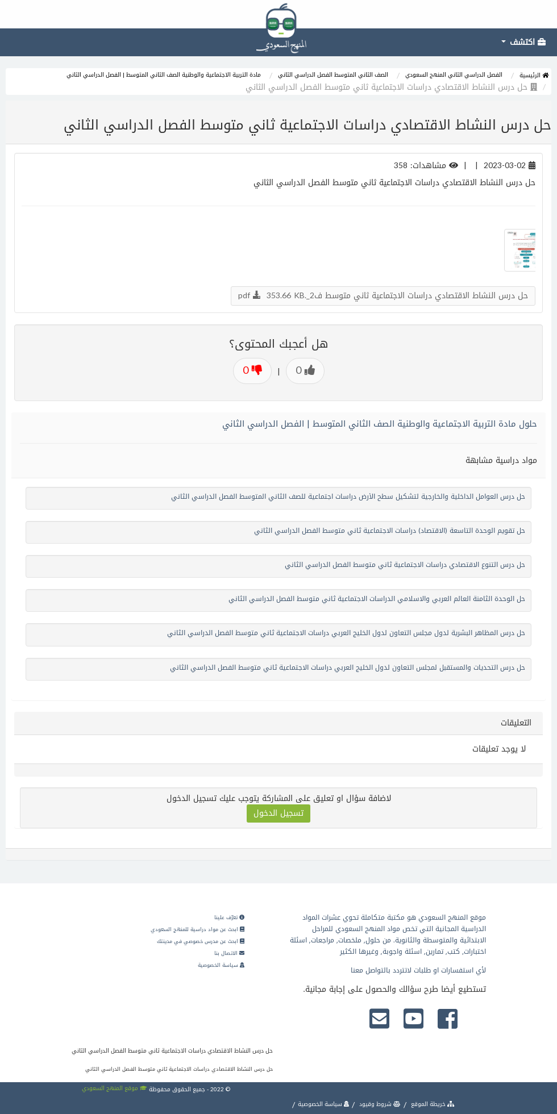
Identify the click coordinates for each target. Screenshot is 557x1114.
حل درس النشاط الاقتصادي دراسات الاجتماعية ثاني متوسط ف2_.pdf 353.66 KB (383, 295)
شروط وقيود (379, 1104)
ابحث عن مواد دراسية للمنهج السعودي (197, 929)
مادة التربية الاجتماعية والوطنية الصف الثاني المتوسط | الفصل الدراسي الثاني (163, 74)
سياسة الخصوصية (221, 965)
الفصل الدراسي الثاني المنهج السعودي (453, 74)
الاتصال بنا (229, 953)
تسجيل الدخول (278, 813)
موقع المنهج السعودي (114, 1088)
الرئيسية (533, 75)
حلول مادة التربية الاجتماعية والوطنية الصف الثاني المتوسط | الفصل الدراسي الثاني (379, 424)
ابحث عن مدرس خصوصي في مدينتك (200, 941)
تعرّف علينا (229, 917)
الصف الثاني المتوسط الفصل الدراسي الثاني (333, 74)
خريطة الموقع (432, 1104)
